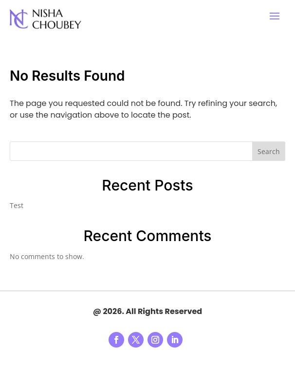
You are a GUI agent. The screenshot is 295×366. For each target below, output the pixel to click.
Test (16, 205)
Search (269, 151)
